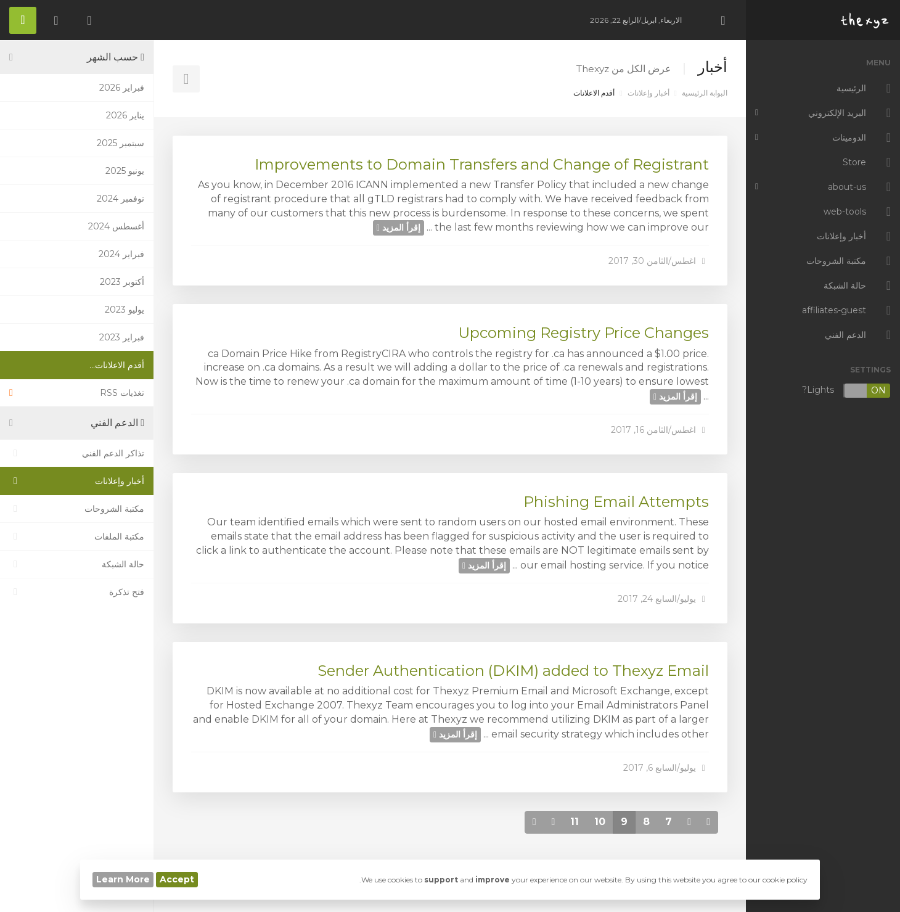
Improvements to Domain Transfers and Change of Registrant (482, 164)
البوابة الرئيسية (704, 92)
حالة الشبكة (76, 564)
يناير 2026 (125, 115)
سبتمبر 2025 (120, 143)
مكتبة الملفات (76, 536)
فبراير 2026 (121, 87)
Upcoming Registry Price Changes (583, 333)
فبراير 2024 (121, 254)
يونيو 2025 (124, 170)
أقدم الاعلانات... (116, 365)
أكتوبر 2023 (122, 281)
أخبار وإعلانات (648, 92)
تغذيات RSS (76, 392)
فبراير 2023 (121, 337)
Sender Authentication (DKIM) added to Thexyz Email (513, 671)
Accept (177, 879)
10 (599, 822)
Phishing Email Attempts (616, 502)
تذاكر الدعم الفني (76, 453)
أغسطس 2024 (116, 226)
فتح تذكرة (76, 592)
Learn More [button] (123, 879)
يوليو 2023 (124, 309)
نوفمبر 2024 (120, 198)
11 (574, 822)
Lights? (846, 390)
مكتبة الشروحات (76, 508)
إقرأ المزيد (398, 227)
